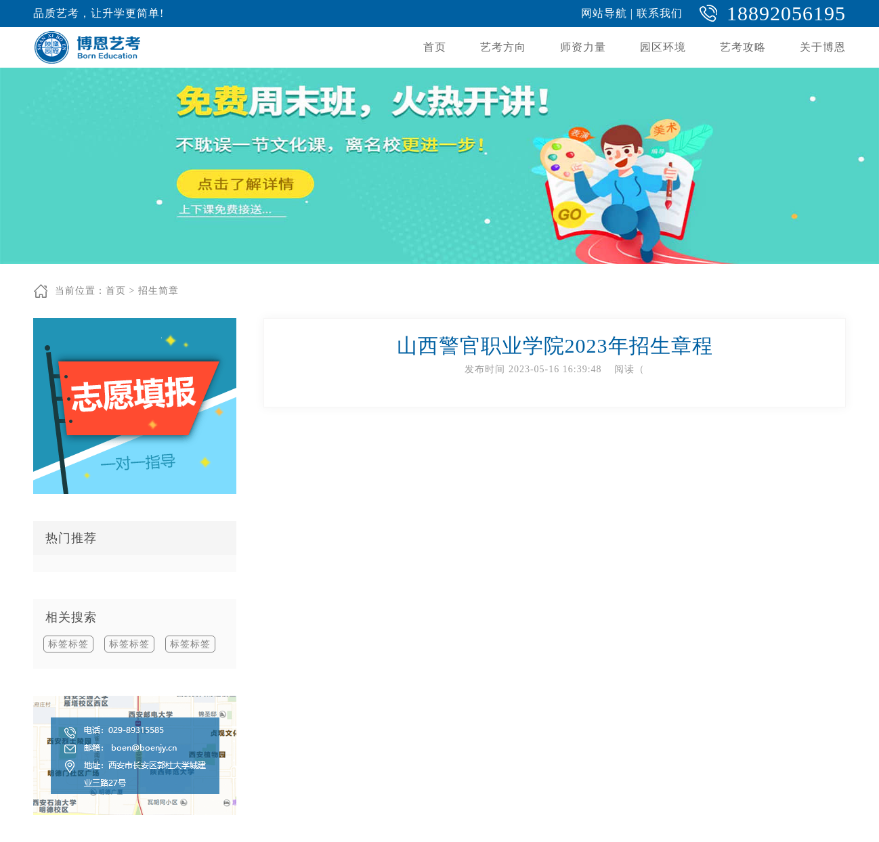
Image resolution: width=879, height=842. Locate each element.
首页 (434, 47)
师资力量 (583, 47)
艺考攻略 (743, 47)
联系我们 (660, 13)
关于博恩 (823, 47)
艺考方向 (503, 47)
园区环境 (663, 47)
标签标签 (68, 644)
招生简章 (158, 291)
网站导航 (604, 13)
